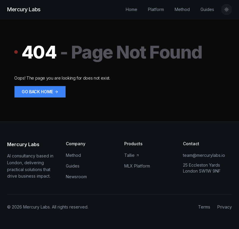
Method (182, 9)
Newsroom (76, 176)
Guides (207, 9)
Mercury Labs (24, 9)
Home (131, 9)
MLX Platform (137, 165)
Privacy (224, 206)
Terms (204, 206)
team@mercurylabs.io (204, 155)
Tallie (131, 155)
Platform (156, 9)
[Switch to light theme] (226, 9)
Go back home (40, 91)
